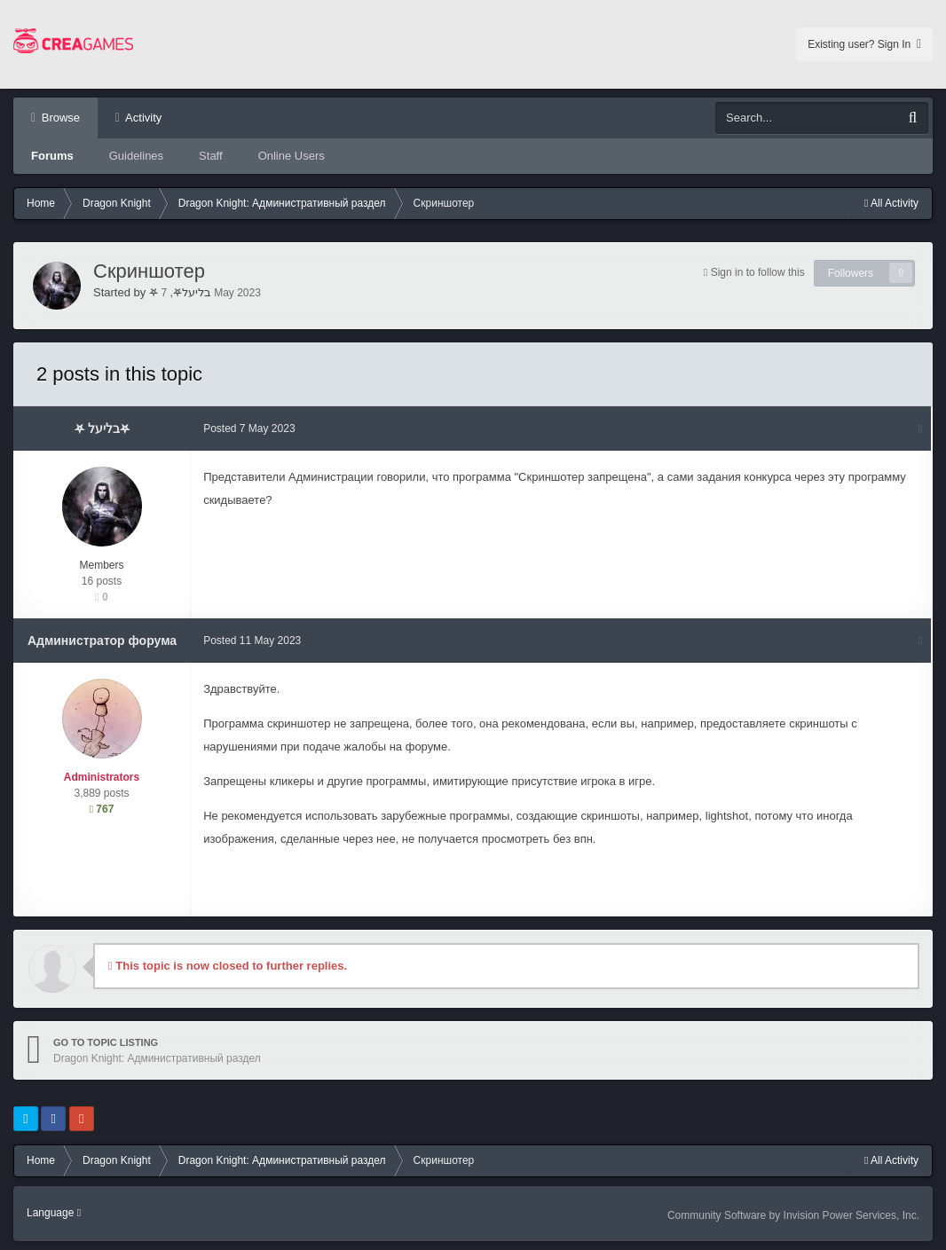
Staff (211, 155)
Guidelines (136, 155)
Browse (59, 117)
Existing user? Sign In (864, 44)
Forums (52, 155)
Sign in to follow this (758, 272)
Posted (250, 428)
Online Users (291, 155)
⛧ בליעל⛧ (180, 292)
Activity (142, 117)
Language (54, 1213)
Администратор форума (102, 640)
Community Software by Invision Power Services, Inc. (793, 1215)
